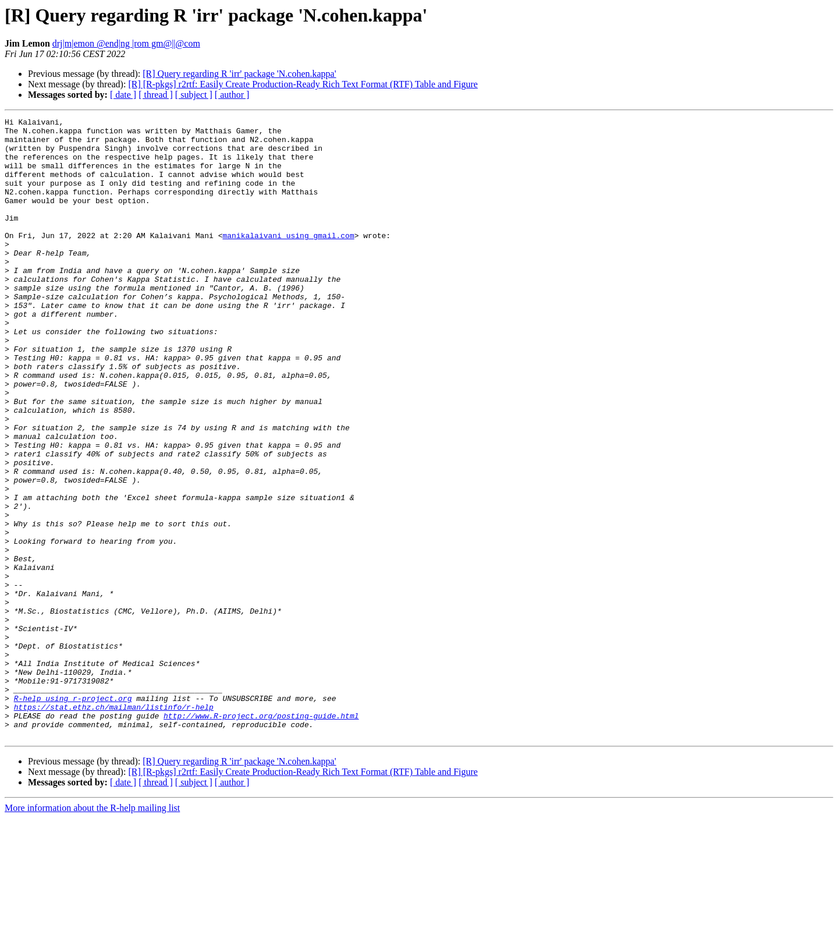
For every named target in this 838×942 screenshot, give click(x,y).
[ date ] (123, 95)
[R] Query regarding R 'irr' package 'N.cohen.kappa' (239, 74)
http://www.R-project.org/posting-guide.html (261, 836)
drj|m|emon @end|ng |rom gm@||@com (126, 43)
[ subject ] (193, 95)
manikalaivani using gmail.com (288, 259)
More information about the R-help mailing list (92, 932)
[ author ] (232, 95)
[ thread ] (156, 95)
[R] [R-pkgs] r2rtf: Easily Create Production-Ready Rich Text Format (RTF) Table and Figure (303, 84)
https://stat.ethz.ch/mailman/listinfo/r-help (114, 825)
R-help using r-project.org (73, 815)
